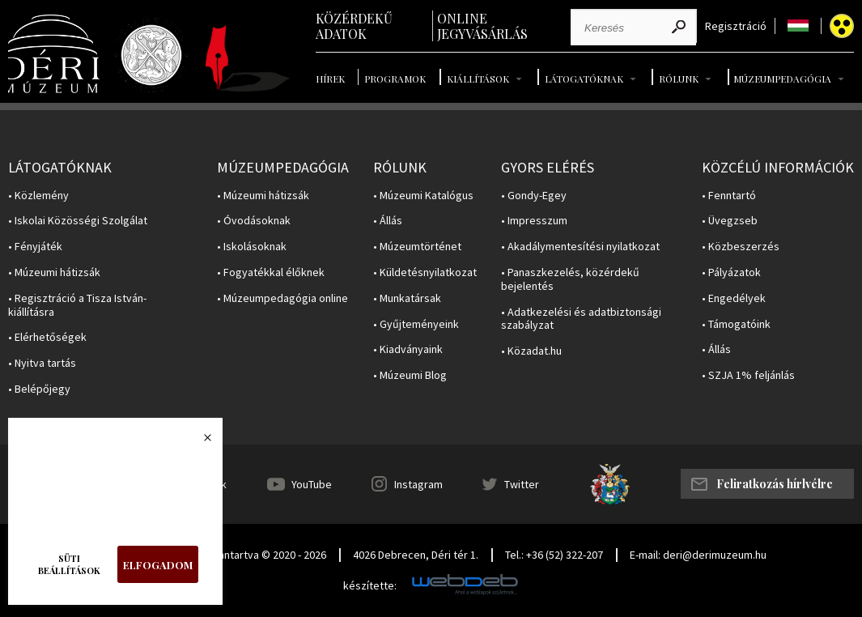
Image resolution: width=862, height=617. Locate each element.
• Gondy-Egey (534, 195)
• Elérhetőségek (47, 337)
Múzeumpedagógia (782, 78)
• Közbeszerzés (740, 246)
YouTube (311, 484)
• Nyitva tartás (42, 363)
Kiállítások (478, 78)
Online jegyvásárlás (482, 26)
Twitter (521, 484)
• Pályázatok (731, 272)
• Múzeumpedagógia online (282, 298)
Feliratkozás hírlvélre (774, 483)
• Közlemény (38, 195)
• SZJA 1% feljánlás (748, 375)
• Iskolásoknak (252, 246)
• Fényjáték (35, 246)
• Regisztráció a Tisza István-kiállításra (77, 305)
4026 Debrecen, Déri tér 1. (415, 554)
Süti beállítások (69, 564)
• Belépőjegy (39, 389)
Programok (395, 78)
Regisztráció (735, 26)
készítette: (370, 586)
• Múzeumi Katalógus (423, 195)
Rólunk (679, 78)
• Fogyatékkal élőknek (271, 272)
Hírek (330, 78)
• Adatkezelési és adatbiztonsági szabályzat (581, 319)
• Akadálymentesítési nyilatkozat (580, 246)
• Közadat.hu (531, 351)
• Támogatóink (736, 324)
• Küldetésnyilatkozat (425, 272)
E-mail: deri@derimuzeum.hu (698, 554)
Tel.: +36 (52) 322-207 (554, 554)
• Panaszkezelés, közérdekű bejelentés (570, 279)
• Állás (387, 221)
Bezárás (199, 442)
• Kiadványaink (408, 349)
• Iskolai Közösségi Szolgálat (77, 221)
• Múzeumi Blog (410, 375)
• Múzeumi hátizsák (54, 272)
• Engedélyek (734, 298)
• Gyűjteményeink (416, 324)
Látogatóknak (584, 78)
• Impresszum (534, 221)
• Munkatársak (407, 298)
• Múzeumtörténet (417, 246)
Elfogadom (158, 565)
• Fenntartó (729, 195)
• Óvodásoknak (254, 221)
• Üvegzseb (730, 221)
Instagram (418, 484)
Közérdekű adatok (354, 26)
